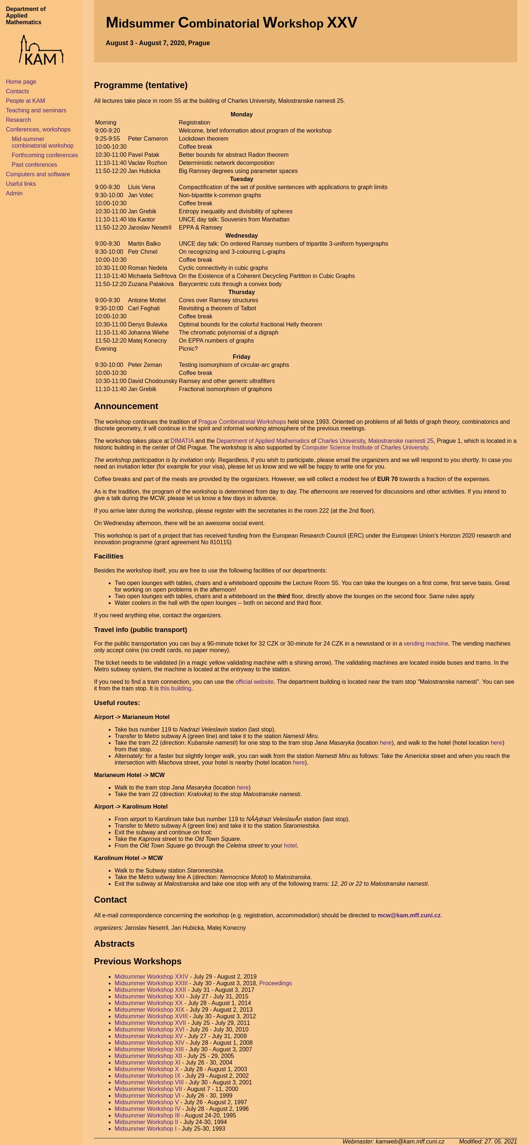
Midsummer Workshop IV (147, 1109)
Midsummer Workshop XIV (150, 1043)
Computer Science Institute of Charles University (365, 447)
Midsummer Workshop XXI (150, 996)
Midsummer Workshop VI (147, 1095)
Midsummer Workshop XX (149, 1003)
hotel (290, 845)
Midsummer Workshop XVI (150, 1029)
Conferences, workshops (38, 129)
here (386, 743)
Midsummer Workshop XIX (150, 1010)
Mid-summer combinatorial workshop (42, 142)
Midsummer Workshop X (147, 1069)
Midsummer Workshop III (147, 1115)
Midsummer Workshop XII (149, 1056)
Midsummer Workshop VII (148, 1089)
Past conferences (34, 165)
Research (18, 120)
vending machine (426, 643)
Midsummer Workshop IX (148, 1076)
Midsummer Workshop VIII (149, 1082)
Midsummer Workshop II (146, 1122)
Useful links (21, 184)
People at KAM (25, 101)
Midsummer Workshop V (147, 1102)
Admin (14, 193)
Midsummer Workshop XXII (151, 990)
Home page (21, 82)
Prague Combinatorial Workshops (242, 422)
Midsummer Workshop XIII (150, 1049)
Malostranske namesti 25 (400, 441)
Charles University (341, 441)
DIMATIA (182, 441)
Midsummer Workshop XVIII (152, 1016)
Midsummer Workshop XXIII (152, 983)
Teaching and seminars (36, 110)
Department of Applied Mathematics (262, 441)
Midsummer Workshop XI (148, 1062)
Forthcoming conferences (45, 155)
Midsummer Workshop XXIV (152, 977)
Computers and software (38, 174)
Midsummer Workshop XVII (151, 1023)
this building (176, 688)
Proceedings (275, 983)
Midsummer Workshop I (146, 1129)
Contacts (17, 91)
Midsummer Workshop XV (149, 1036)
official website (254, 682)
